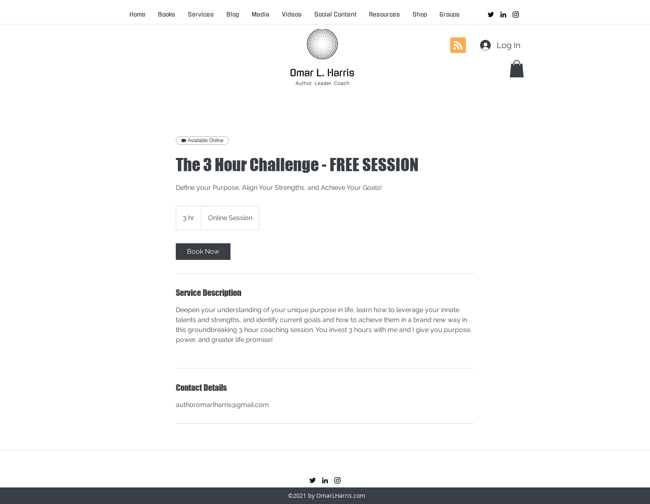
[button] (516, 69)
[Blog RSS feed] (458, 45)
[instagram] (516, 14)
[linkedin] (503, 14)
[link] (203, 251)
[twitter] (491, 14)
